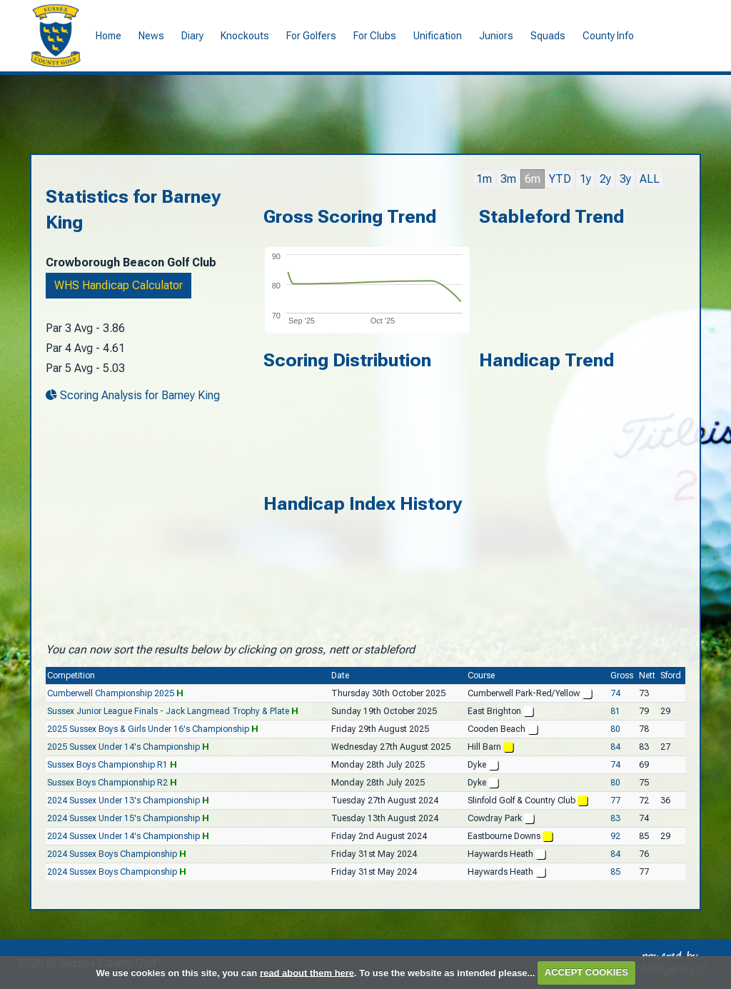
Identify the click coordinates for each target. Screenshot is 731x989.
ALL (650, 179)
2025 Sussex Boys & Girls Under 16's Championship (148, 729)
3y (625, 179)
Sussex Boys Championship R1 (107, 765)
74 (615, 693)
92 (615, 836)
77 (615, 800)
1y (585, 179)
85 (615, 872)
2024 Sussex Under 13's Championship (123, 800)
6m (532, 179)
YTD (560, 179)
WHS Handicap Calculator (118, 285)
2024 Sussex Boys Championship (112, 854)
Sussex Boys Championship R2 (107, 783)
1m (484, 179)
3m (508, 179)
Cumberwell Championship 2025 (110, 693)
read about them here (307, 972)
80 (615, 729)
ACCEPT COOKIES (586, 972)
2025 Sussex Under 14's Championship (123, 747)
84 (615, 747)
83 (615, 818)
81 (615, 711)
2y (605, 179)
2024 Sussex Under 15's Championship (123, 818)
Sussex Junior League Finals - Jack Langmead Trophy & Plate (168, 711)
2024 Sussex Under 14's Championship (123, 836)
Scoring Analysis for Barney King (133, 395)
